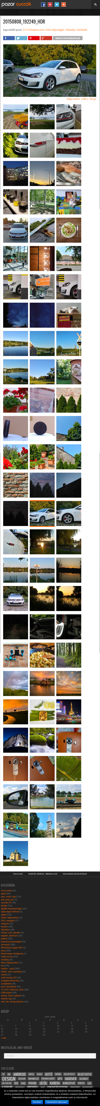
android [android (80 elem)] (19, 1074)
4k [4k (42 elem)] (9, 1074)
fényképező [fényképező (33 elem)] (33, 1078)
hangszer (5, 923)
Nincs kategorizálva (9, 963)
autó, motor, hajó (8, 897)
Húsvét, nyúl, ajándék (10, 933)
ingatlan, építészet (9, 935)
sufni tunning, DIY (9, 977)
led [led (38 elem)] (89, 1083)
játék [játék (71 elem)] (43, 1083)
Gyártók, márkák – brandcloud (42, 874)
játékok (4, 939)
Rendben (37, 1102)
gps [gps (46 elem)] (60, 1078)
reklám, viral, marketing (11, 971)
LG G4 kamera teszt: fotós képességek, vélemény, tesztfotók (55, 29)
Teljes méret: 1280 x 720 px (81, 99)
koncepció (5, 945)
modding (5, 959)
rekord (4, 975)
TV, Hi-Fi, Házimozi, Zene (12, 989)
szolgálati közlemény (10, 981)
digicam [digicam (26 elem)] (22, 1078)
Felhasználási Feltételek (75, 874)
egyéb (3, 915)
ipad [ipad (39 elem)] (23, 1083)
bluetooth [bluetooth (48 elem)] (84, 1074)
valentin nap (6, 999)
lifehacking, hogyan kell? (12, 947)
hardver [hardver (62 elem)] (70, 1078)
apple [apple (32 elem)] (31, 1074)
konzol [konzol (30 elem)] (81, 1083)
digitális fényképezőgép (11, 909)
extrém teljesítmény (9, 917)
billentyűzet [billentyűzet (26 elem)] (69, 1074)
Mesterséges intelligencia (12, 953)
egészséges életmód (10, 911)
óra (2, 965)
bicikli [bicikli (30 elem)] (58, 1074)
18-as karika (6, 891)
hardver (4, 927)
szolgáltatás (6, 983)
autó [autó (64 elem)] (48, 1074)
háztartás (5, 929)
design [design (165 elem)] (8, 1078)
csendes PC (6, 903)
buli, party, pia (7, 899)
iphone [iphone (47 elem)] (32, 1083)
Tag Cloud (18, 874)
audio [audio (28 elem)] (39, 1074)
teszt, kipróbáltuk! (8, 987)
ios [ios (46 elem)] (16, 1083)
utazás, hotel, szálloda (11, 995)
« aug (3, 1038)
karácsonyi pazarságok (11, 941)
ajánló (3, 893)
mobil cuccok (6, 957)
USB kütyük (6, 993)
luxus (3, 951)
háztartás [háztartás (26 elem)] (6, 1083)
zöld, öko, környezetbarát (12, 1001)
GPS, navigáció (8, 921)
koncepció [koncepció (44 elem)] (69, 1083)
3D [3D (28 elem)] (3, 1074)
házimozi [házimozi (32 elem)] (84, 1078)
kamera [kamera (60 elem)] (55, 1083)
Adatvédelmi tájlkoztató (57, 1102)
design (4, 905)
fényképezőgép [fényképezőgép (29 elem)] (48, 1078)
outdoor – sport (7, 969)
